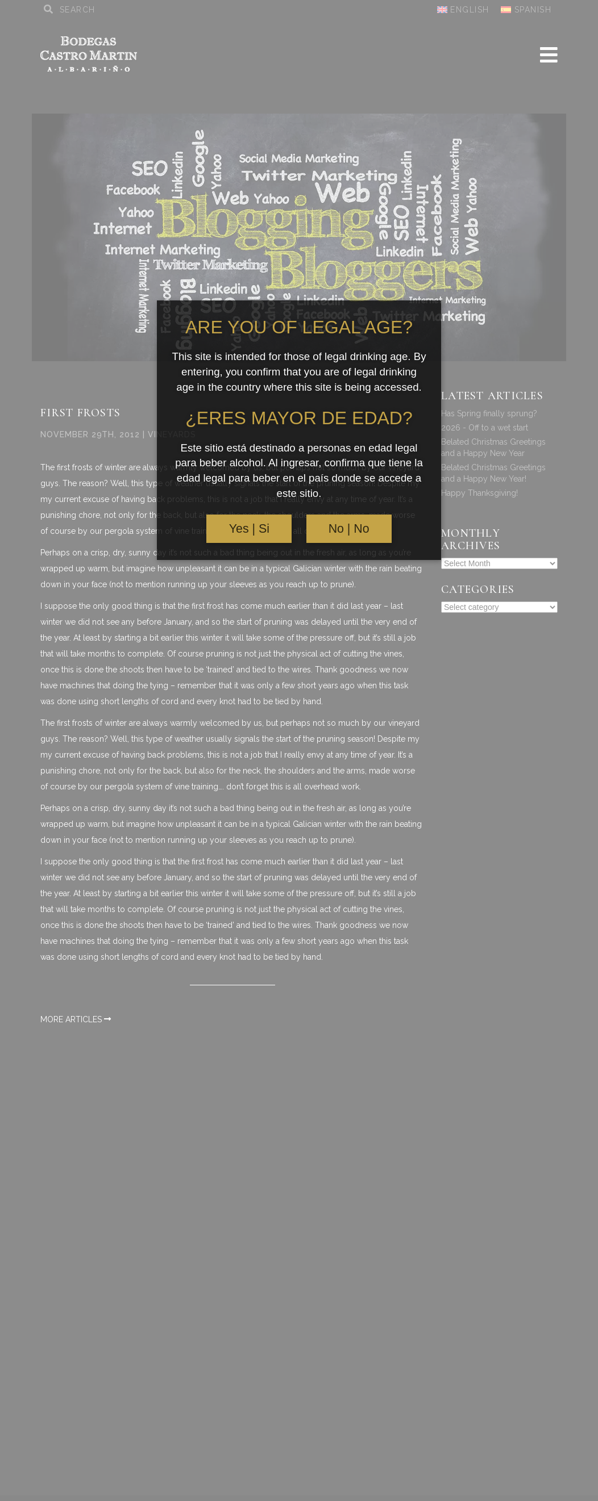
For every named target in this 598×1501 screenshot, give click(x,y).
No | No (349, 529)
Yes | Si (249, 529)
